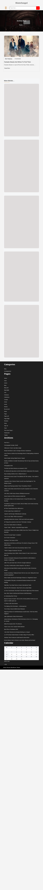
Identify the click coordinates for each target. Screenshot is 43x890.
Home (20, 25)
